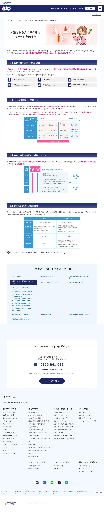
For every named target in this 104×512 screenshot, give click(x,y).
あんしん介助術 (58, 432)
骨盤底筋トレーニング (35, 466)
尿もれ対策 (67, 8)
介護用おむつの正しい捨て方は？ (21, 319)
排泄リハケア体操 (46, 314)
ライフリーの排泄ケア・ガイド (16, 403)
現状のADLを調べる (60, 421)
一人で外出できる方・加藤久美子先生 (22, 291)
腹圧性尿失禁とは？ (34, 444)
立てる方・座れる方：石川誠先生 (21, 305)
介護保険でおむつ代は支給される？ (78, 314)
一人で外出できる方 (9, 438)
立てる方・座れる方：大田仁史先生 (21, 303)
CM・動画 (57, 468)
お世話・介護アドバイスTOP (63, 412)
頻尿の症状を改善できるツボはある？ (38, 452)
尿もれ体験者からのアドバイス (38, 432)
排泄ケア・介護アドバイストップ (50, 269)
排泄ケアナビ (83, 468)
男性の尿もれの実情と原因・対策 (38, 421)
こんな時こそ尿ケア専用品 (36, 424)
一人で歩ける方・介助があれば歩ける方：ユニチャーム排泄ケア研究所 (22, 299)
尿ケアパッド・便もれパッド (12, 418)
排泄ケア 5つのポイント (18, 276)
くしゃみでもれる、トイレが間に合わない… (39, 440)
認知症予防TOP (83, 412)
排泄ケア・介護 (78, 8)
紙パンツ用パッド (8, 424)
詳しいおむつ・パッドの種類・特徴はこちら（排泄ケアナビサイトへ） (36, 253)
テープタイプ (7, 427)
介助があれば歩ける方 (10, 444)
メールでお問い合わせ (52, 381)
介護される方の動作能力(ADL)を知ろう (79, 277)
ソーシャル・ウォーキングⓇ (88, 421)
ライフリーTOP (10, 397)
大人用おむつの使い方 (47, 276)
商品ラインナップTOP (10, 412)
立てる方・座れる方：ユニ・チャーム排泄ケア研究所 (22, 309)
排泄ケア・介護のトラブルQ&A (49, 282)
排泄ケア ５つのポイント (61, 415)
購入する (89, 8)
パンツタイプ (7, 421)
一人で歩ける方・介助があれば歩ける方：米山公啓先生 (22, 295)
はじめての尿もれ (33, 427)
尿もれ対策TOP (33, 412)
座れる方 (6, 450)
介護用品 (6, 429)
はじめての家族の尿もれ (35, 429)
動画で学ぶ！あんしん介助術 (20, 314)
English (97, 14)
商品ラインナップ (56, 8)
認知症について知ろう (85, 415)
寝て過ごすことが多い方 (10, 453)
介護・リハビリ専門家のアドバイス (64, 424)
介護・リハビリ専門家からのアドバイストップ (22, 288)
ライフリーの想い (59, 466)
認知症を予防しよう (85, 418)
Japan (100, 492)
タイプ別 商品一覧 (9, 432)
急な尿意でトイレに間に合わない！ (39, 447)
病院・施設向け (83, 466)
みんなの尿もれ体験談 (35, 415)
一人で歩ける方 (8, 441)
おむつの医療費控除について (77, 282)
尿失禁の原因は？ (33, 435)
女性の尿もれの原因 (34, 418)
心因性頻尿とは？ (33, 456)
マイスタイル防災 (84, 471)
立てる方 (6, 447)
